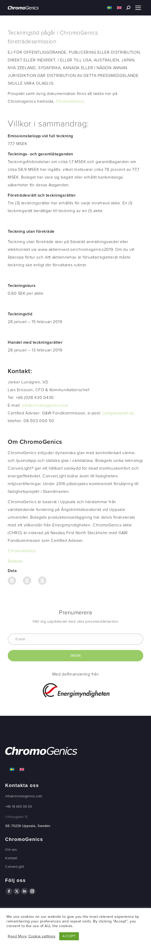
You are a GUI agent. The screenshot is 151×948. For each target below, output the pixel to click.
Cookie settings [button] (42, 936)
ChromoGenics (70, 101)
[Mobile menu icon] (138, 8)
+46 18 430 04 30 (18, 807)
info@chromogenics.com (45, 405)
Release (15, 561)
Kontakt (11, 858)
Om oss (11, 850)
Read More (17, 936)
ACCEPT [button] (69, 936)
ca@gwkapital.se (117, 413)
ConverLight (14, 867)
